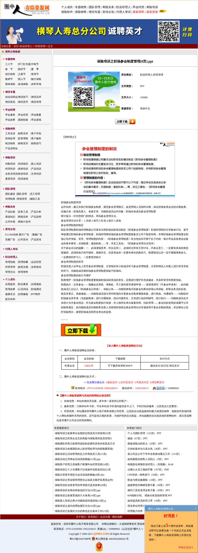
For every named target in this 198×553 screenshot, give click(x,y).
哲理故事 (10, 289)
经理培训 (10, 168)
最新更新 (152, 11)
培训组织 (23, 163)
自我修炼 (23, 294)
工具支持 (10, 133)
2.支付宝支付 (125, 382)
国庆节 (22, 69)
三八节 (9, 64)
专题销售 (81, 7)
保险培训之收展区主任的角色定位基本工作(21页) (82, 511)
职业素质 (23, 284)
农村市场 (36, 84)
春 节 (9, 69)
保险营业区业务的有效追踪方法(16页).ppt (77, 490)
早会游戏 (36, 119)
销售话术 (23, 133)
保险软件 (67, 11)
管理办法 (10, 271)
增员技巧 (23, 96)
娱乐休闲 (10, 299)
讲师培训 (23, 168)
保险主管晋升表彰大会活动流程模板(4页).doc (80, 474)
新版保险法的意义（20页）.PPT (145, 443)
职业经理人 (123, 7)
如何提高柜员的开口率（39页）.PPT (148, 500)
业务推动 (36, 266)
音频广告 (10, 239)
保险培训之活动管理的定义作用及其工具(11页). (81, 454)
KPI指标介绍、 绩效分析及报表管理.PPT (150, 495)
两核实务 (23, 216)
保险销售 (81, 11)
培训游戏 (23, 178)
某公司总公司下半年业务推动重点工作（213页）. (155, 454)
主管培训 (36, 173)
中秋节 (35, 64)
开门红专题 (24, 64)
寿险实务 (108, 7)
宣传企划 (108, 11)
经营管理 (40, 46)
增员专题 (94, 11)
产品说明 (36, 216)
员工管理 (35, 193)
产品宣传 (36, 239)
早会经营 (138, 7)
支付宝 (164, 365)
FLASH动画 (11, 234)
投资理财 (23, 138)
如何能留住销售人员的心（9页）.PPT (148, 459)
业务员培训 (11, 173)
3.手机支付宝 (141, 382)
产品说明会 (11, 148)
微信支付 (155, 365)
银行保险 (36, 79)
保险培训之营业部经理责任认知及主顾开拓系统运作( (84, 479)
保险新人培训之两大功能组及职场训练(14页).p (80, 500)
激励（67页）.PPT (138, 438)
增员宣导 (23, 101)
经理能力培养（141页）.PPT (143, 511)
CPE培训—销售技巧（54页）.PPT (146, 474)
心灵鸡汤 (23, 289)
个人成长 (67, 7)
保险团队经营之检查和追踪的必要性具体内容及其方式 (85, 443)
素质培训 (10, 178)
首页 (16, 46)
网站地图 (117, 516)
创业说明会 (11, 96)
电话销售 (10, 143)
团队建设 (10, 193)
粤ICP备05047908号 (80, 538)
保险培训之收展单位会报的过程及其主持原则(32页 (83, 433)
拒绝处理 (10, 138)
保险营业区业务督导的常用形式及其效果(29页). (81, 485)
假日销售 (10, 74)
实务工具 (23, 211)
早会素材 (10, 114)
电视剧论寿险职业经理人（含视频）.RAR (150, 464)
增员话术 (36, 96)
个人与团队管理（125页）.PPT (144, 433)
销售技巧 (36, 143)
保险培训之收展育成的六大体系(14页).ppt (77, 495)
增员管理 (36, 101)
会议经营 (36, 262)
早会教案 (36, 114)
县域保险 (23, 84)
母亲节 (35, 74)
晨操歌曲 (23, 119)
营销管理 (22, 198)
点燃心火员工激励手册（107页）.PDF (148, 469)
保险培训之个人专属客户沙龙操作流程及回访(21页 (83, 469)
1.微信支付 (111, 382)
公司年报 (10, 221)
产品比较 (10, 211)
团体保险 (10, 84)
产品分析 (36, 211)
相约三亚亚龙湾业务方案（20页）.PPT (149, 490)
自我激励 (36, 284)
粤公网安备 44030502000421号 (110, 539)
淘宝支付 (174, 365)
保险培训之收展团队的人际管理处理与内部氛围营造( (84, 448)
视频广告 (37, 234)
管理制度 (10, 198)
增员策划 (10, 101)
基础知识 (10, 216)
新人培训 (36, 163)
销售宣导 (23, 143)
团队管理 (94, 7)
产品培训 (36, 168)
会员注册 (105, 516)
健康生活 (10, 294)
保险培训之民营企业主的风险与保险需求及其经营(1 (83, 438)
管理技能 (10, 262)
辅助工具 (35, 198)
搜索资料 (138, 11)
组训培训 (23, 173)
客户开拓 (36, 133)
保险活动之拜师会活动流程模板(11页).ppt (77, 459)
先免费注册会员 (95, 382)
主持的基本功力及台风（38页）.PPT (148, 448)
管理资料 (23, 271)
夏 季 (35, 69)
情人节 (22, 79)
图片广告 (24, 234)
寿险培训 (152, 7)
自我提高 (10, 284)
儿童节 (22, 74)
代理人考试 (123, 11)
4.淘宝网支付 (156, 382)
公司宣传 (23, 239)
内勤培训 (10, 163)
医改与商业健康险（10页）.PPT (145, 479)
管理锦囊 (23, 262)
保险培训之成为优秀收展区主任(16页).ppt (77, 505)
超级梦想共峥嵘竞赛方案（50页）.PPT (149, 485)
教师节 (9, 79)
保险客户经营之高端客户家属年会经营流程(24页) (82, 464)
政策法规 (23, 266)
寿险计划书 (24, 221)
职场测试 (36, 289)
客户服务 (36, 138)
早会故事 (10, 119)
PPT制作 (36, 294)
